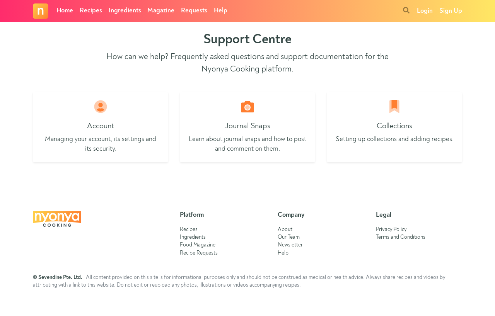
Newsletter (290, 245)
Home (64, 10)
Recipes (91, 10)
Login (425, 11)
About (285, 229)
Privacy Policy (391, 229)
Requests (194, 10)
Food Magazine (197, 245)
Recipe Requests (199, 253)
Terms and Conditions (400, 237)
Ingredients (125, 10)
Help (220, 10)
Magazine (160, 10)
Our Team (289, 237)
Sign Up (450, 11)
